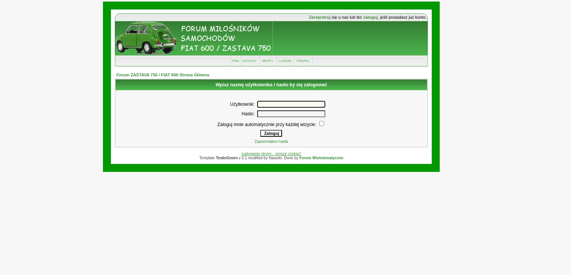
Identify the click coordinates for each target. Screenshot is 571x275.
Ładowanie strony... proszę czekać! (271, 154)
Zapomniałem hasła (271, 141)
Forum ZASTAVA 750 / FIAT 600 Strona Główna (162, 75)
